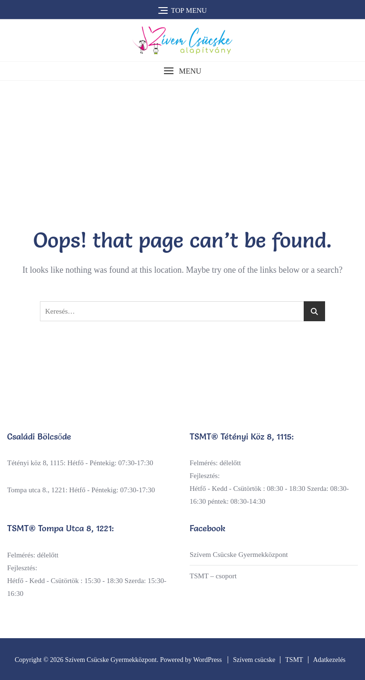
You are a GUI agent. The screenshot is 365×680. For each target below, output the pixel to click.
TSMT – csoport (213, 576)
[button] (182, 71)
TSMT (294, 659)
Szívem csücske (254, 659)
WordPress (207, 659)
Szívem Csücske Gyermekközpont (239, 554)
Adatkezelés (329, 659)
